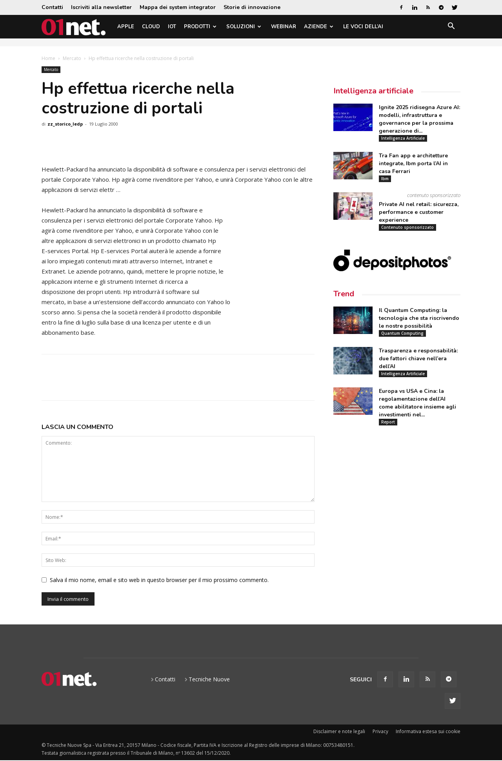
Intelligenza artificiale (373, 91)
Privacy (380, 731)
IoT (172, 26)
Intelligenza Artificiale (403, 138)
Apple (125, 26)
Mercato (72, 58)
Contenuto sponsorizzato (407, 227)
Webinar (283, 26)
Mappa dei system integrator (178, 7)
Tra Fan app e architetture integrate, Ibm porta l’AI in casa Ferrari (413, 163)
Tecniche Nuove (209, 679)
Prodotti (200, 26)
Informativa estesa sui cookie (428, 731)
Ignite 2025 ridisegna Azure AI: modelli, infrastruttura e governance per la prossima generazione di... (419, 119)
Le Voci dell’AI (363, 26)
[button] (451, 27)
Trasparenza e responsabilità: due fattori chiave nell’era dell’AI (418, 358)
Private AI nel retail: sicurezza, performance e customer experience (418, 212)
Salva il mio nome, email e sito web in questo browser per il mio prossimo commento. (159, 580)
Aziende (318, 26)
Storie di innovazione (252, 7)
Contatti (52, 7)
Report (388, 422)
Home (48, 58)
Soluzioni (243, 26)
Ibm (385, 178)
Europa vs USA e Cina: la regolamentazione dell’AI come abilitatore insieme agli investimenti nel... (417, 402)
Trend (343, 293)
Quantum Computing (402, 333)
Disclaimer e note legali (339, 731)
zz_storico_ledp (65, 124)
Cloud (151, 26)
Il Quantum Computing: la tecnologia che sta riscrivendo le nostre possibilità (419, 318)
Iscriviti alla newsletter (101, 7)
